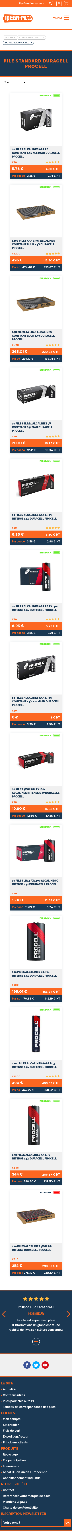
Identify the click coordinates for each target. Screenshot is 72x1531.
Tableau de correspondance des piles (29, 1407)
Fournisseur (11, 1466)
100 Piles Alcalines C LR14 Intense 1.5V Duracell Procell (34, 973)
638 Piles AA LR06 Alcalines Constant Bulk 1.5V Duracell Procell (33, 335)
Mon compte (12, 1419)
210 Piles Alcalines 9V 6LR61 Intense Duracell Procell (32, 1248)
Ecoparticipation (14, 1460)
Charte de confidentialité (20, 1507)
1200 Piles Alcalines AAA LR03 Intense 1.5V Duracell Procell (34, 1065)
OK (67, 1523)
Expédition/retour (15, 1436)
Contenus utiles (14, 1395)
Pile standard (31, 37)
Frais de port (11, 1430)
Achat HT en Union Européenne (25, 1472)
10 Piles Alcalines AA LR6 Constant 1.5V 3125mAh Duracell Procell (36, 153)
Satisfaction (11, 1425)
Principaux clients (15, 1442)
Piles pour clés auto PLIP (20, 1401)
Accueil (10, 37)
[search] (50, 3)
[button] (4, 1314)
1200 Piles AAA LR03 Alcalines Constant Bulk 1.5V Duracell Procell (33, 244)
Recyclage (10, 1454)
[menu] (66, 18)
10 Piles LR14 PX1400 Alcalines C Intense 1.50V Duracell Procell (35, 882)
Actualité (9, 1389)
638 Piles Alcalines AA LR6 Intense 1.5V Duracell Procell (34, 1156)
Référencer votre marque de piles (26, 1496)
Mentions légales (15, 1502)
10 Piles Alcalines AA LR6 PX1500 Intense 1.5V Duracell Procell (35, 608)
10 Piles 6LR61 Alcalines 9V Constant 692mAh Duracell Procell (32, 427)
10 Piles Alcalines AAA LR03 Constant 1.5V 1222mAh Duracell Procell (36, 701)
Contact (8, 1490)
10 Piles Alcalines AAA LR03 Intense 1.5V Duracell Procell (34, 516)
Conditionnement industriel (22, 1478)
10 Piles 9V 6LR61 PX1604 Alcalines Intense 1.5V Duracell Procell (35, 793)
